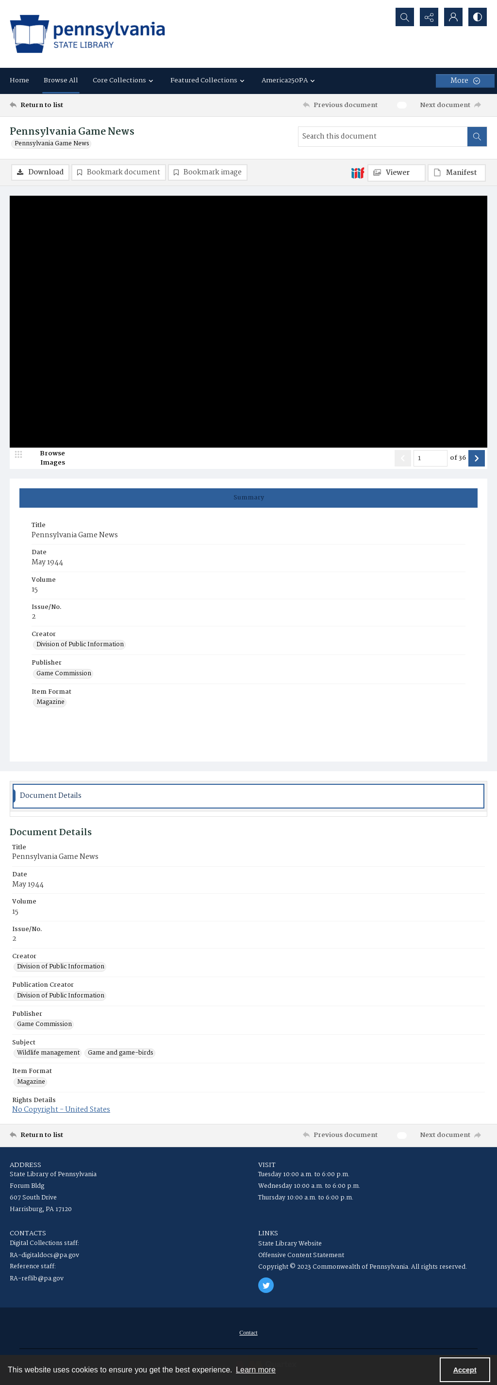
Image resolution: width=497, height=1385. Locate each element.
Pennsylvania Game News (52, 144)
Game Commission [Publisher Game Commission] (63, 674)
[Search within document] (477, 136)
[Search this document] (382, 136)
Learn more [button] (256, 1370)
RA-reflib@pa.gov (37, 1279)
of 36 (458, 458)
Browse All (61, 80)
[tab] (248, 498)
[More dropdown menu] (465, 81)
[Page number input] (430, 458)
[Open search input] (405, 17)
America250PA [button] (289, 80)
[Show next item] (476, 458)
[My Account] (453, 17)
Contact (248, 1332)
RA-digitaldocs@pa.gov (44, 1255)
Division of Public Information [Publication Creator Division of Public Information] (60, 996)
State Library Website (290, 1244)
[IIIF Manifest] (457, 173)
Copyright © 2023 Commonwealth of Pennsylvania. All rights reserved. (362, 1267)
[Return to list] (74, 105)
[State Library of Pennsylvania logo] (87, 34)
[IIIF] (357, 172)
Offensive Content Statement (301, 1255)
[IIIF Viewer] (396, 173)
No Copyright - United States (61, 1110)
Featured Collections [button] (208, 80)
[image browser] (46, 458)
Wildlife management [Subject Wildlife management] (48, 1053)
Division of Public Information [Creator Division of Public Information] (80, 645)
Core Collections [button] (124, 80)
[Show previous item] (403, 458)
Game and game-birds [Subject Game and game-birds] (120, 1053)
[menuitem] (248, 1332)
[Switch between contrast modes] (477, 17)
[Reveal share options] (429, 17)
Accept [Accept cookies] (465, 1370)
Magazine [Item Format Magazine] (50, 702)
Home (19, 80)
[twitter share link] (266, 1285)
